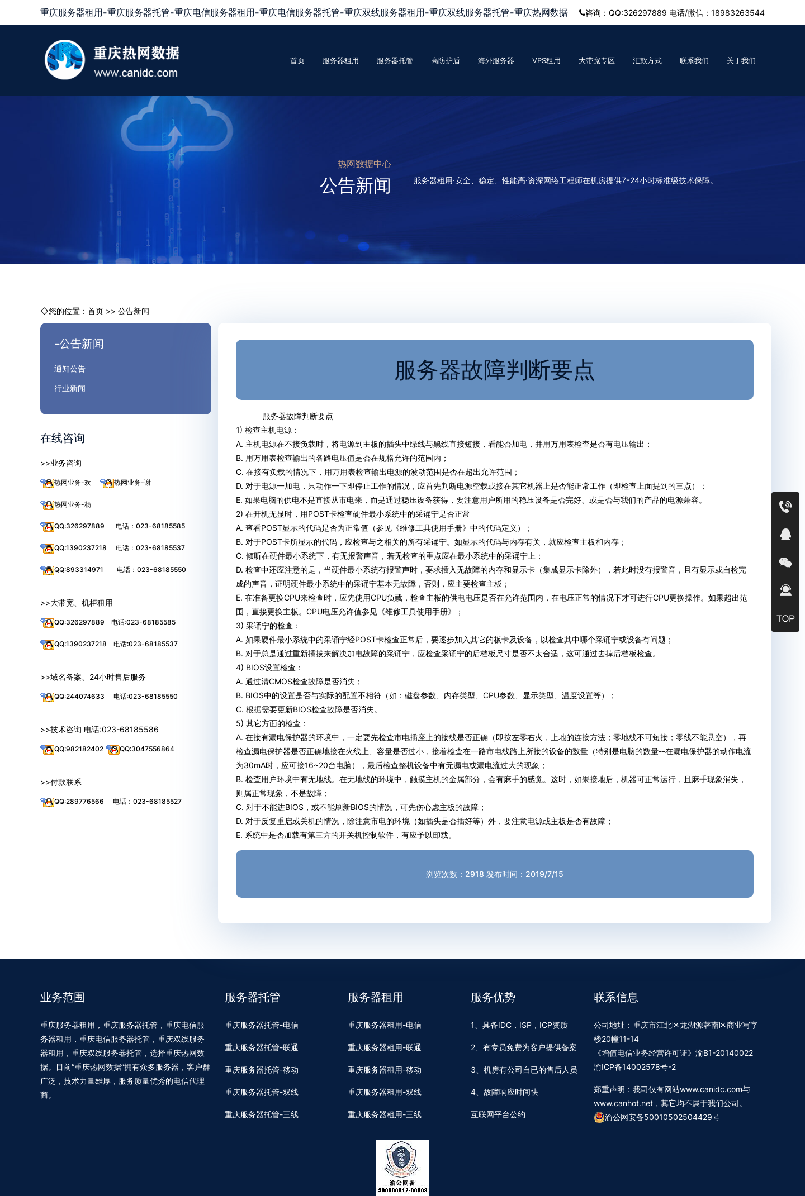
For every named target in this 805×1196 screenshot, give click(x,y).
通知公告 (70, 368)
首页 (297, 60)
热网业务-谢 (125, 483)
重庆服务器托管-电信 (262, 1025)
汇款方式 (647, 60)
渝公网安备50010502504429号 (657, 1117)
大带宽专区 (597, 60)
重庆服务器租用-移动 (385, 1069)
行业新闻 (70, 388)
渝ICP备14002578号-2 (635, 1066)
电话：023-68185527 (147, 801)
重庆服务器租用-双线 (385, 1092)
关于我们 (741, 60)
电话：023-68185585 (150, 526)
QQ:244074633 (72, 697)
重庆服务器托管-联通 (262, 1047)
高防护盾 (445, 60)
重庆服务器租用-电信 (385, 1025)
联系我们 (694, 60)
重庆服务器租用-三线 (385, 1114)
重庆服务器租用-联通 (385, 1047)
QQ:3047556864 (140, 749)
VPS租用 (546, 60)
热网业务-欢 (65, 483)
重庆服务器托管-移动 (262, 1069)
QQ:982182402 (71, 749)
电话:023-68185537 (145, 644)
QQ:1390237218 (73, 548)
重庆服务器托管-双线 (262, 1092)
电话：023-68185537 (150, 548)
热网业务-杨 (65, 504)
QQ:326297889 (72, 526)
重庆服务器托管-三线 (262, 1114)
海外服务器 (496, 60)
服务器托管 (395, 60)
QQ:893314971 (71, 570)
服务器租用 (341, 60)
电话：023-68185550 (151, 569)
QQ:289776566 (72, 802)
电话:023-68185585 (143, 622)
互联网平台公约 (498, 1114)
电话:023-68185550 (145, 696)
